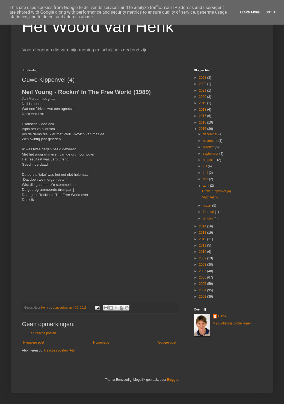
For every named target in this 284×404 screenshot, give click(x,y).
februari (209, 212)
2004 (203, 290)
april (206, 186)
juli (205, 166)
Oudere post (167, 342)
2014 (203, 226)
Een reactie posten (42, 333)
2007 (203, 271)
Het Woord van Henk (98, 26)
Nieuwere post (33, 342)
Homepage (101, 342)
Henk (222, 316)
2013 (203, 233)
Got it (270, 12)
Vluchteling (210, 197)
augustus (210, 160)
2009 (203, 258)
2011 (203, 245)
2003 (203, 296)
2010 (203, 252)
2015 (203, 129)
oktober (209, 147)
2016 (203, 122)
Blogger (172, 380)
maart (207, 205)
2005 (203, 284)
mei (206, 179)
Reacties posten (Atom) (61, 350)
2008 (203, 265)
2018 (203, 110)
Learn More (250, 12)
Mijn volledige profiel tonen (232, 323)
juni (206, 173)
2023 (203, 78)
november (210, 141)
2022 (203, 84)
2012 (203, 239)
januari (208, 218)
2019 (203, 103)
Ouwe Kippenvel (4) (216, 191)
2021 (203, 90)
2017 (203, 116)
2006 (203, 277)
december (210, 134)
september (211, 154)
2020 (203, 97)
